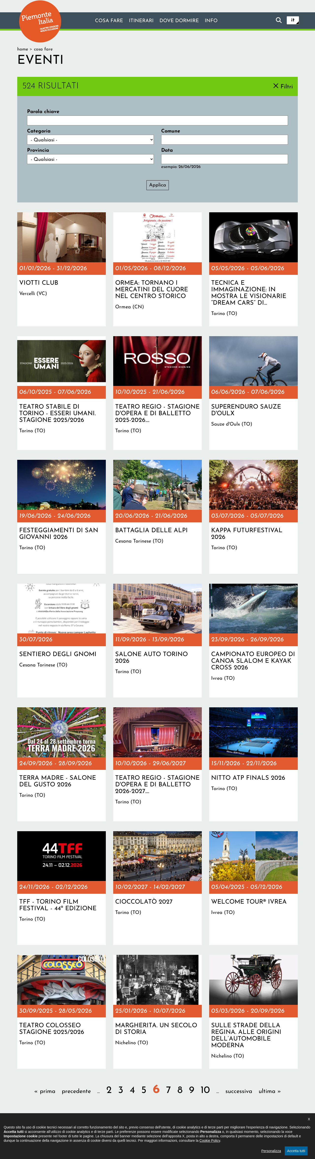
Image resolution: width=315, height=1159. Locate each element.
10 (205, 1090)
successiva (238, 1091)
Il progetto (86, 1128)
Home (22, 49)
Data (167, 150)
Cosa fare (109, 20)
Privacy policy (178, 1128)
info (211, 20)
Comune (170, 131)
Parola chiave (43, 111)
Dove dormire (179, 20)
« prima (44, 1091)
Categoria (38, 131)
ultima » (270, 1091)
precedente (76, 1091)
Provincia (38, 150)
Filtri (287, 86)
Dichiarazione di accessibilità (131, 1128)
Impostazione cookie (217, 1128)
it (293, 20)
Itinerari (141, 20)
